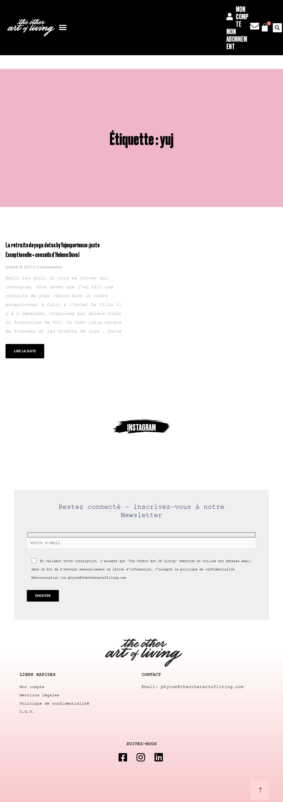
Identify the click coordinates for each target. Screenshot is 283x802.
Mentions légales (39, 695)
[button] (63, 28)
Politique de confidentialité (54, 703)
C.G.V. (27, 712)
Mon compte (32, 687)
